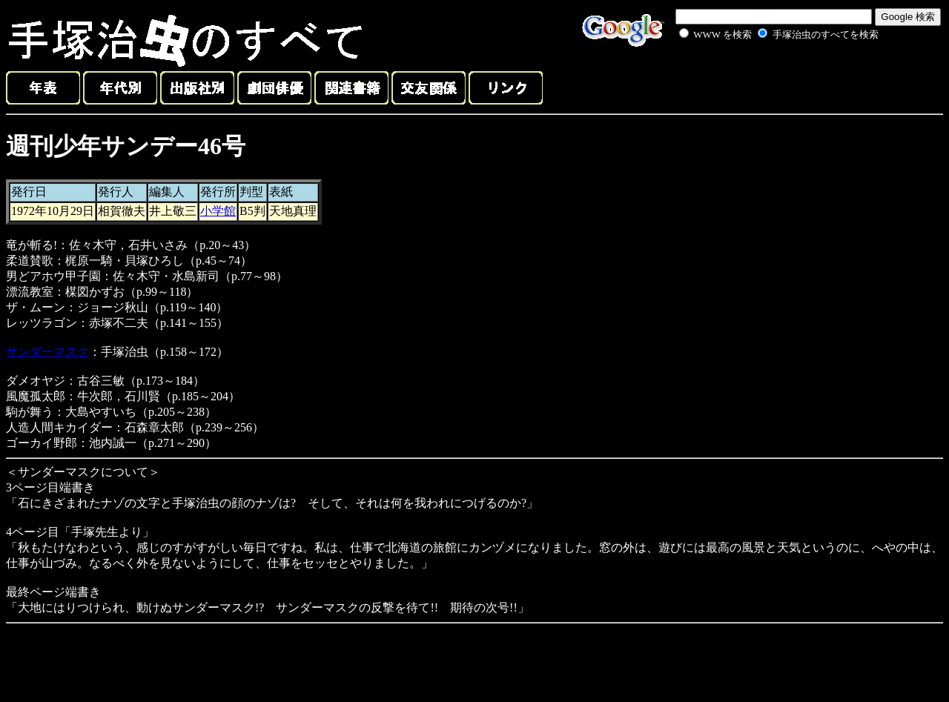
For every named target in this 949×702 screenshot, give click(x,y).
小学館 (218, 211)
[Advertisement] (762, 77)
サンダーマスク (47, 351)
